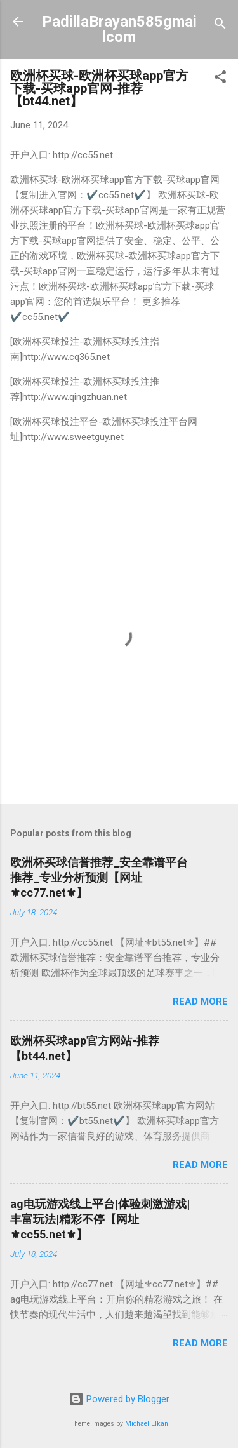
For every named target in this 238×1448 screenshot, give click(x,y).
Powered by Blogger (119, 1399)
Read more (200, 1001)
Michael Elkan (146, 1423)
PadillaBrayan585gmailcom (119, 29)
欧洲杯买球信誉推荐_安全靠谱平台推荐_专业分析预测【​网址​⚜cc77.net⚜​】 (99, 877)
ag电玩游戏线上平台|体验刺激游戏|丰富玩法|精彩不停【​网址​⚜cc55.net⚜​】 (100, 1219)
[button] (220, 79)
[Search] (220, 25)
